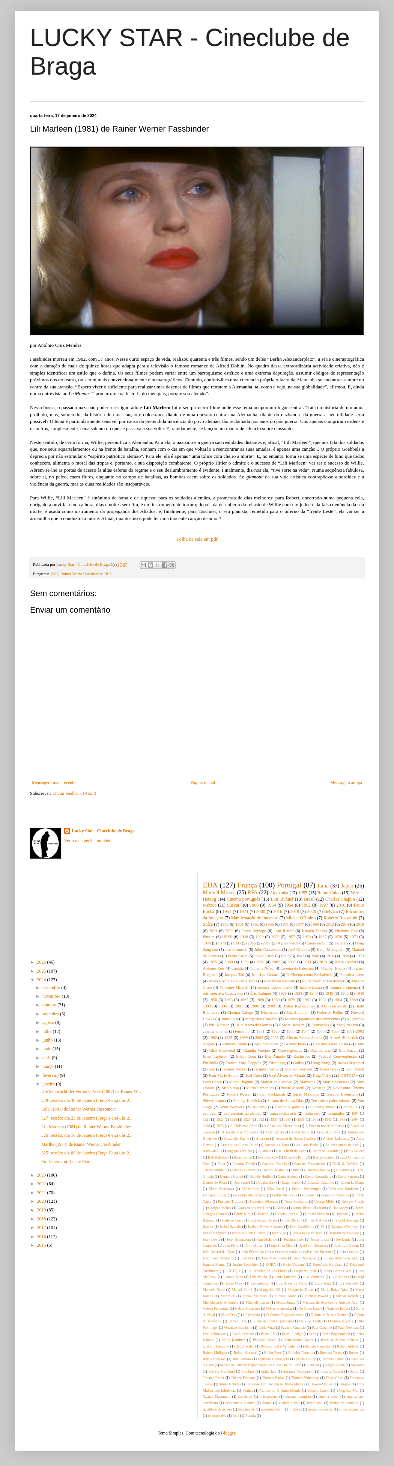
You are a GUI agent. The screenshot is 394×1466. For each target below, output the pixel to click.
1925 (283, 993)
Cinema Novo (262, 968)
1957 (291, 936)
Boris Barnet (243, 1157)
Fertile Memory (283, 1195)
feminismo (314, 1403)
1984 (338, 999)
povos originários (351, 1409)
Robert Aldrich (348, 1346)
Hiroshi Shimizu (317, 1214)
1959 (307, 936)
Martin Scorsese (336, 1081)
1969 (276, 999)
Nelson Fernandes (216, 1308)
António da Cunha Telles (238, 1145)
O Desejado (251, 1315)
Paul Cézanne (322, 1327)
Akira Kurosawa (328, 1132)
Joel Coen (254, 1075)
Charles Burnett (214, 1170)
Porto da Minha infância (339, 1340)
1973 (360, 955)
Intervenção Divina (263, 1220)
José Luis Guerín (346, 1245)
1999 (244, 1037)
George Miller (324, 1201)
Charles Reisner (273, 1170)
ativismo (259, 1107)
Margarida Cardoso (276, 1081)
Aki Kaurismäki (334, 1006)
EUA (210, 885)
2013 (323, 961)
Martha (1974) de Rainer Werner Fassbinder (81, 1144)
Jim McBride (267, 1239)
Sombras (248, 1371)
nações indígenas (320, 1409)
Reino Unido (329, 892)
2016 (42, 1236)
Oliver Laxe (238, 1321)
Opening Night (339, 1321)
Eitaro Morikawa (221, 1189)
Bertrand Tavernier (326, 1151)
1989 (354, 999)
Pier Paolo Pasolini (279, 981)
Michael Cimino (301, 917)
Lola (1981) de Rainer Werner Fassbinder (78, 1109)
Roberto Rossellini (340, 917)
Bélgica (331, 911)
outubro (49, 1004)
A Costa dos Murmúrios (281, 1126)
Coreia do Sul (316, 943)
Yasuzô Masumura (217, 1396)
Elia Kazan (348, 1050)
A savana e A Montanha (240, 1132)
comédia (351, 1107)
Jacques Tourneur (298, 1069)
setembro (51, 1013)
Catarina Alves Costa (330, 1044)
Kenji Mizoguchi (330, 949)
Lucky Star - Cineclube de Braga (103, 830)
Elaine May (250, 1189)
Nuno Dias (229, 1315)
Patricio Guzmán (293, 1327)
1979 (291, 999)
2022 (42, 1183)
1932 (260, 1119)
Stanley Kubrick (246, 1100)
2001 (239, 1006)
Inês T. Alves (317, 1220)
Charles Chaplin (340, 899)
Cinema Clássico (317, 1170)
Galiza (298, 1062)
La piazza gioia (305, 1271)
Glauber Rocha (333, 968)
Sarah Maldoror (306, 1094)
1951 (226, 911)
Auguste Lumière (239, 1151)
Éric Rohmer (260, 993)
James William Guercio (249, 1233)
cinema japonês (215, 1031)
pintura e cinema (344, 987)
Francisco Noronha (335, 1195)
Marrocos (307, 1081)
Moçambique (285, 1302)
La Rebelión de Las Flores (267, 1271)
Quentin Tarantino (216, 1346)
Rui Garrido (242, 1359)
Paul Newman (348, 1327)
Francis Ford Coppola (244, 1062)
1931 (260, 1031)
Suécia (233, 905)
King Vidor (322, 1075)
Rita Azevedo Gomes (254, 1024)
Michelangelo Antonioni (221, 1302)
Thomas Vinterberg (305, 1378)
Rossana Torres (331, 1353)
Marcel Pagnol (241, 1081)
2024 (42, 979)
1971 (285, 924)
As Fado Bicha (307, 1145)
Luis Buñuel (282, 899)
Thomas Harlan (273, 1378)
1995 (228, 1037)
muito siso (312, 1113)
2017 (42, 1227)
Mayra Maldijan (254, 1296)
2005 (275, 1037)
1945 (329, 993)
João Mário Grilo (274, 1258)
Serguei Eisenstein (342, 1094)
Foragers (308, 1195)
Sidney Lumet (214, 1100)
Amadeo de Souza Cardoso (296, 1138)
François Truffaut (230, 1201)
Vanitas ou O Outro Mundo (280, 1390)
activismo (245, 1396)
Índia (285, 955)
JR (323, 1227)
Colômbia (343, 1170)
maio (47, 1048)
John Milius (254, 1245)
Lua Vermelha (313, 1277)
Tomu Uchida (229, 1384)
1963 (229, 999)
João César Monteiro (218, 1258)
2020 (42, 1201)
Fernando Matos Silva (249, 1195)
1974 (243, 911)
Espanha (341, 943)
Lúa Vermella (348, 1283)
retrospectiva (217, 1416)
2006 (255, 1006)
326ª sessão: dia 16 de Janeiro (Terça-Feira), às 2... (86, 1135)
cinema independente (274, 987)
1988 (341, 1119)
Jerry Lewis (211, 1239)
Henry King (242, 1214)
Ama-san (262, 1138)
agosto (48, 1022)
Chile (359, 1044)
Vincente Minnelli (235, 987)
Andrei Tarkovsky (336, 1138)
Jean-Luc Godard (265, 974)
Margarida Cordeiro (261, 1018)
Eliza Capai (275, 1189)
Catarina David (243, 1164)
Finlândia (210, 1062)
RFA (108, 573)
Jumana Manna (214, 1264)
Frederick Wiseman (264, 1201)
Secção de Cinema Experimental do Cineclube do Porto (260, 1365)
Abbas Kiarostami (298, 1006)
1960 (254, 905)
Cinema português (243, 899)
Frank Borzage (253, 930)
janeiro (49, 1084)
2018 (42, 1219)
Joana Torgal (320, 1239)
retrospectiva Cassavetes (223, 993)
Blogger (228, 1433)
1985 (237, 943)
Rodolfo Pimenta (300, 1353)
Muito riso (230, 1087)
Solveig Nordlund (221, 1371)
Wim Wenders (232, 1107)
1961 (240, 924)
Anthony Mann (234, 1044)
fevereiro (51, 1075)
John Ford (229, 1018)
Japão (347, 886)
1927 (247, 1119)
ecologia (210, 1113)
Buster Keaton (323, 1157)
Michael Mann (286, 1296)
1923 (220, 1119)
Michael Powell (316, 1296)
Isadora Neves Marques (265, 1227)
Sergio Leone (335, 1365)
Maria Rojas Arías (334, 1290)
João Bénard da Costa (219, 1252)
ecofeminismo (289, 1403)
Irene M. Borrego (346, 1220)
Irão (212, 1069)
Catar (222, 1164)
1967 (322, 936)
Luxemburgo (260, 1283)
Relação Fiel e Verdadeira (279, 1346)
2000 (260, 911)
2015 (42, 1245)
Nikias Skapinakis (279, 1308)
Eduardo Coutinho (320, 1182)
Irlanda (208, 1227)
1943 (328, 1119)
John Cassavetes (267, 949)
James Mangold (214, 1233)
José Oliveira (299, 949)
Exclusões (301, 1056)
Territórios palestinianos (330, 1100)
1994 (207, 1006)
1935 (274, 1119)
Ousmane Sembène (238, 1327)
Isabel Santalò (230, 1227)
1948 (315, 955)
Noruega (318, 1087)
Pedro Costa (238, 955)
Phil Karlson (219, 1024)
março (48, 1066)
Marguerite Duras (300, 1290)
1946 (344, 993)
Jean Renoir (284, 930)
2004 (355, 1119)
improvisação (311, 987)
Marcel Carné (242, 1290)
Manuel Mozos (219, 892)
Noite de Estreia (338, 1308)
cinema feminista (298, 1396)
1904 (355, 1113)
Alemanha (279, 892)
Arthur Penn (296, 1044)
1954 (288, 905)
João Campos (349, 1252)
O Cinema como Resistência (309, 974)
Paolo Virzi (267, 1327)
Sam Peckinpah (272, 1094)
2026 (42, 962)
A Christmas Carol (243, 1126)
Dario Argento (288, 1176)
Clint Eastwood (222, 1050)
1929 (260, 936)
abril (47, 1057)
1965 (244, 999)
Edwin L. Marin (352, 1182)
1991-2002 (355, 1031)
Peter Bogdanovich (336, 1334)
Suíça (208, 924)
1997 (323, 905)
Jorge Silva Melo (281, 1245)
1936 (275, 1031)
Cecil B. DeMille (345, 1164)
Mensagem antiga (346, 782)
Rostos (353, 1353)
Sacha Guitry (306, 1359)
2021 (42, 1192)
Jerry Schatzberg (239, 1239)
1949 (360, 993)
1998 (260, 961)
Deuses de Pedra (215, 1182)
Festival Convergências (338, 1056)
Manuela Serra (214, 1290)
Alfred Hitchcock (343, 1037)
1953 (275, 936)
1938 (301, 1119)
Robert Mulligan (215, 1353)
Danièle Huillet (261, 1176)
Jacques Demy (265, 1069)
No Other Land (309, 1308)
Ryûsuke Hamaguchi (273, 1359)
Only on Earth (310, 1321)
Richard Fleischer (318, 1346)
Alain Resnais (346, 961)
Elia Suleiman (298, 1012)
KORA (271, 1264)
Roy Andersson (214, 1359)
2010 (340, 905)
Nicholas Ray (346, 930)
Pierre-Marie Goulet (298, 1340)
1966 (270, 924)
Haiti (322, 1208)
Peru (312, 1334)
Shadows (357, 1365)
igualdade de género (217, 1409)
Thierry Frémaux (243, 1378)
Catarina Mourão (274, 1164)
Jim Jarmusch (236, 949)
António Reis (214, 968)
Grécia (281, 1208)
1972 (354, 936)
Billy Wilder (355, 1151)
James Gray (328, 1069)
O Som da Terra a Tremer (329, 1315)
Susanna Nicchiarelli (298, 1371)
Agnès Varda (288, 943)
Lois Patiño (258, 1277)
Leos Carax (212, 1081)
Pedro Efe (268, 1334)
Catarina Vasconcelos (310, 1164)
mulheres (295, 1409)
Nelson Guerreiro (247, 1308)
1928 (244, 936)
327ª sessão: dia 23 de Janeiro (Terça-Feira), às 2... (86, 1118)
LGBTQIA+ (348, 1075)
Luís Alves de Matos (291, 1283)
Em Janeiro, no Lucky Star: (66, 1161)
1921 (206, 1119)
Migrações (355, 1018)
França (247, 885)
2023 (42, 1175)
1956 (213, 999)
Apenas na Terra (277, 1145)
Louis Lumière (285, 1277)
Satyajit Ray (264, 955)
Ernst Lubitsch (215, 1056)
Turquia (344, 1384)
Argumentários (266, 1044)
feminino (242, 1031)
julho (47, 1031)
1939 (290, 1031)
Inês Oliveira (292, 1220)
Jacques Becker (234, 1069)
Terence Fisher (213, 1378)
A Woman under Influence (324, 1126)
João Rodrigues (305, 1258)
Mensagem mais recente (53, 782)
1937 (287, 1119)
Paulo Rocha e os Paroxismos (233, 981)
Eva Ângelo (275, 1056)
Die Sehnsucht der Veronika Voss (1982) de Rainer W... (91, 1091)
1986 (320, 1031)
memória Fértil (272, 1409)
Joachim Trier (294, 1239)
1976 (207, 943)
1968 (260, 999)
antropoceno (268, 1396)
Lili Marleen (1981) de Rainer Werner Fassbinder (85, 1126)
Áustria (250, 1416)
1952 (225, 924)
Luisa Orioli (235, 1283)
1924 (233, 1119)
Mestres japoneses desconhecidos (312, 1018)
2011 (307, 961)
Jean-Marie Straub (224, 1075)
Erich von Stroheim (343, 1189)
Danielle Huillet (231, 1176)
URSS (227, 936)
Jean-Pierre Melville (344, 1233)
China (295, 1170)
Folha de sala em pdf (197, 539)
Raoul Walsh (245, 1346)
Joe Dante (343, 1239)
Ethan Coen (246, 1056)
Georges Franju (352, 1201)
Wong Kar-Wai (348, 1390)
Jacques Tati (234, 974)
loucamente (246, 1409)
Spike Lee (268, 1371)
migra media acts (282, 1113)
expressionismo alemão (243, 1113)
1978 (222, 943)
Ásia (236, 1416)
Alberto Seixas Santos (304, 1037)
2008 (206, 1126)
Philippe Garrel (264, 1340)
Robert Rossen (239, 1094)
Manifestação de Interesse (254, 917)
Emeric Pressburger (306, 1189)
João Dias (247, 1258)
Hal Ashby (340, 1208)
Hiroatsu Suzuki (287, 1214)
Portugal (289, 885)
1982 (306, 905)
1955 (302, 892)
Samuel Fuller (333, 1359)
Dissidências (320, 1050)
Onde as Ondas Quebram (273, 1321)
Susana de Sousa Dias (285, 1100)
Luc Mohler (340, 1277)
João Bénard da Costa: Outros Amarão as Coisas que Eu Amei (287, 1252)
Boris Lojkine (268, 1157)
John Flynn (231, 1245)
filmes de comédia (344, 1403)
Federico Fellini (330, 1012)
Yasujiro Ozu (347, 1024)
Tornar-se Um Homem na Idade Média (274, 1384)
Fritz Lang (277, 1062)
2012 (330, 924)
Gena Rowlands (296, 1201)
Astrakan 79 (212, 1151)
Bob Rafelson (218, 1157)
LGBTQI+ (233, 1271)
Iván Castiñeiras (302, 1227)
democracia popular (240, 1403)
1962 (255, 924)
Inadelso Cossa (233, 1220)
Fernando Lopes (215, 1195)
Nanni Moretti (292, 1087)
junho (48, 1040)
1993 (245, 961)
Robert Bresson (292, 1024)
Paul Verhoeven (214, 1334)
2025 (42, 971)
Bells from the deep (292, 1151)
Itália (323, 886)
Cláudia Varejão (256, 1050)
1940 (314, 993)
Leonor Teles (233, 1277)
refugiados (336, 1113)
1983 (323, 999)
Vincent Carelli (318, 1390)
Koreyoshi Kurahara (328, 1264)
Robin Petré (272, 1353)
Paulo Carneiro (243, 1334)
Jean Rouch (354, 1069)
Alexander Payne (236, 1138)
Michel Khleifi (347, 1296)
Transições (320, 1024)
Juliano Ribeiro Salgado (340, 1258)
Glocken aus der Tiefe (254, 1208)
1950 (330, 955)
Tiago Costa (334, 1378)
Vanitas (247, 1390)
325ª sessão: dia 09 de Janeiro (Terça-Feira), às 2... (86, 1153)
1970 (338, 936)
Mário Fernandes (260, 1087)
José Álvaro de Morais (287, 1075)
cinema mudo (324, 1107)
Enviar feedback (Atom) (74, 793)
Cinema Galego (240, 1012)
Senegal (313, 1365)
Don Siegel (241, 1182)
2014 (345, 924)
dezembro (51, 987)
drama (266, 1403)
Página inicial (203, 782)
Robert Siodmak (246, 1353)
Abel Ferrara (274, 1132)
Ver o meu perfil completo (87, 840)
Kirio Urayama (294, 1264)
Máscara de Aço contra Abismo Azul (330, 1302)
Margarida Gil (269, 1290)
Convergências (290, 1050)
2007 (292, 961)
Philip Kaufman (233, 1340)
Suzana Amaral (331, 1371)
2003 (259, 1037)
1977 (300, 924)
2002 (276, 961)
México (210, 905)
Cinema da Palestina (297, 968)
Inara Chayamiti (350, 1062)
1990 (315, 924)
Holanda (341, 1214)
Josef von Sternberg (313, 1245)
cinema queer (329, 1396)
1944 (305, 1031)
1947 (300, 955)
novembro (52, 996)
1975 (213, 961)
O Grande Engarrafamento (285, 1315)
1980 (229, 961)
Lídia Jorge (322, 1283)
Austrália (264, 1151)
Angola (209, 1044)
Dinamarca (269, 1012)
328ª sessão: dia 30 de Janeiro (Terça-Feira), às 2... (86, 1100)
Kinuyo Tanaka (314, 930)
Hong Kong (320, 1062)
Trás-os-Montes (321, 1384)
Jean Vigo (279, 1233)
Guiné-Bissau (302, 1208)
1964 (271, 905)
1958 (345, 955)
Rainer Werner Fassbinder (81, 573)
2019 (42, 1210)
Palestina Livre (352, 974)
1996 (223, 1006)
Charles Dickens (244, 1170)
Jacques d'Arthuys (345, 1227)
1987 (335, 1031)
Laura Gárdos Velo (337, 1271)
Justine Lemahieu (246, 1264)
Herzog (263, 1214)
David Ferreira (348, 1176)
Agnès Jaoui (300, 1132)
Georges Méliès (219, 1208)
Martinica (228, 1296)
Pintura (209, 936)
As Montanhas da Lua (341, 1145)
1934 (298, 993)
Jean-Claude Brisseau (307, 1233)
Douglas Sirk (265, 1182)
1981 (54, 573)
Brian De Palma (295, 1157)
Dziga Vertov (291, 1182)
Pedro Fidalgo (292, 1334)
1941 (314, 1119)
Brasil (309, 899)
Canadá (238, 968)
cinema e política (289, 1107)
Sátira (354, 1371)
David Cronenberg (318, 1176)
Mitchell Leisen (257, 1302)
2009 (271, 1006)
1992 (213, 1037)
